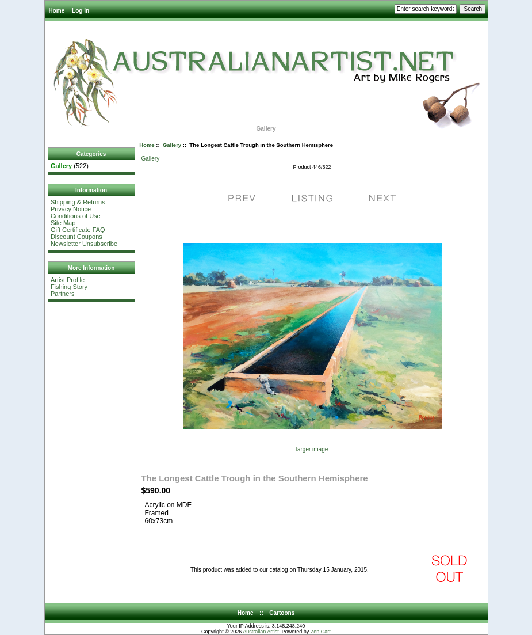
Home (57, 10)
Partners (63, 293)
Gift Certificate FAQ (78, 229)
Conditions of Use (76, 215)
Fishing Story (69, 286)
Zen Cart (321, 631)
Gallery (172, 145)
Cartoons (281, 613)
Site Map (63, 222)
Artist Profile (68, 279)
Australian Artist (261, 631)
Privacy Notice (71, 209)
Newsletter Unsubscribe (84, 243)
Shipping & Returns (78, 202)
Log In (80, 10)
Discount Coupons (76, 236)
